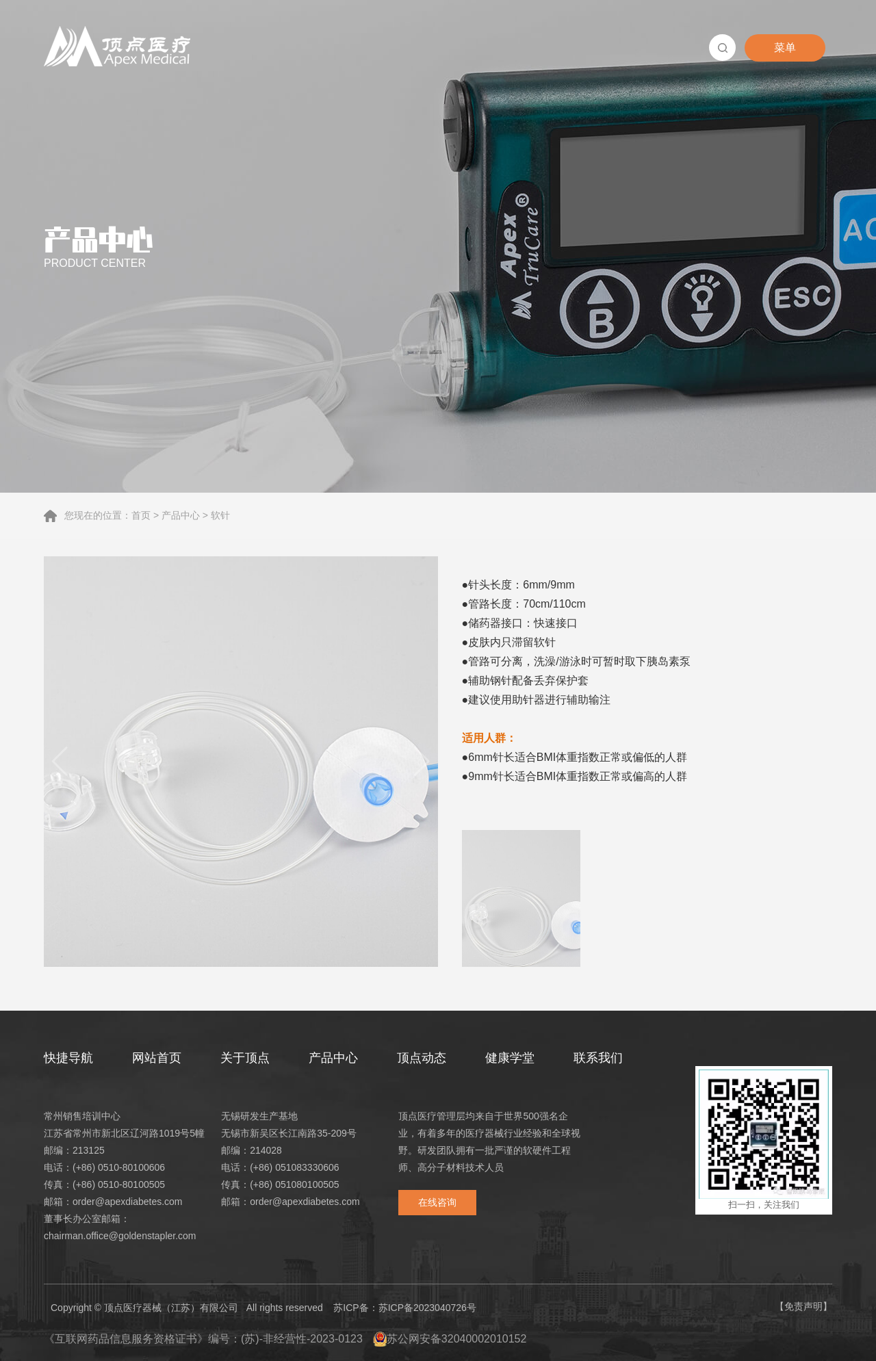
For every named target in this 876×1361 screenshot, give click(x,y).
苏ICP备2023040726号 (427, 1307)
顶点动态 (421, 1058)
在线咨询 (437, 1202)
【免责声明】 (803, 1306)
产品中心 (181, 515)
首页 (141, 515)
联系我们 (598, 1058)
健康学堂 (509, 1058)
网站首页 (156, 1058)
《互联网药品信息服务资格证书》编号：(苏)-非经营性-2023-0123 (203, 1339)
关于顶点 (245, 1058)
